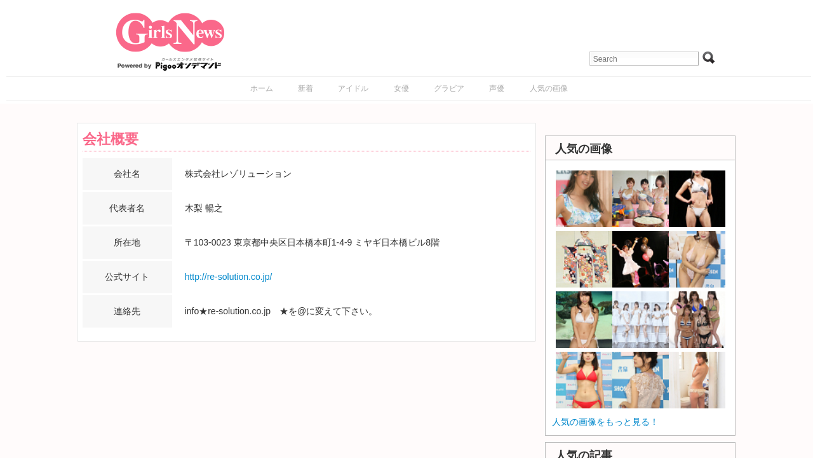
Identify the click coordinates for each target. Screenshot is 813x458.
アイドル (353, 88)
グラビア (449, 88)
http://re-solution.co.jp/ (228, 277)
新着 (305, 88)
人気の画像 (549, 88)
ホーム (261, 88)
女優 (401, 88)
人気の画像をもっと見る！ (605, 422)
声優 (496, 88)
